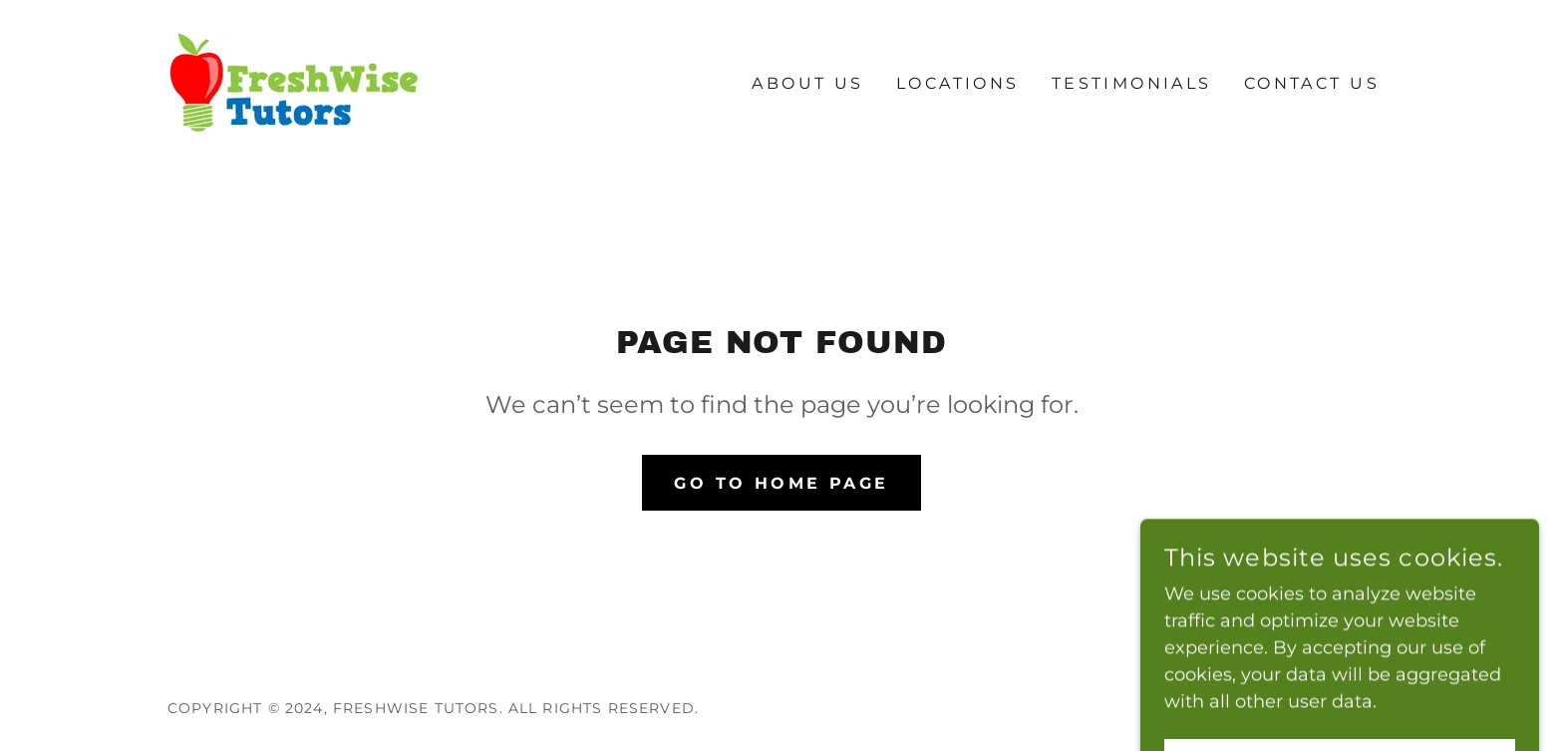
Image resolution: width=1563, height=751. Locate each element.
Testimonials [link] (1132, 83)
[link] (293, 83)
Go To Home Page (781, 483)
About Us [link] (807, 83)
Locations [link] (958, 83)
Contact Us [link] (1312, 83)
